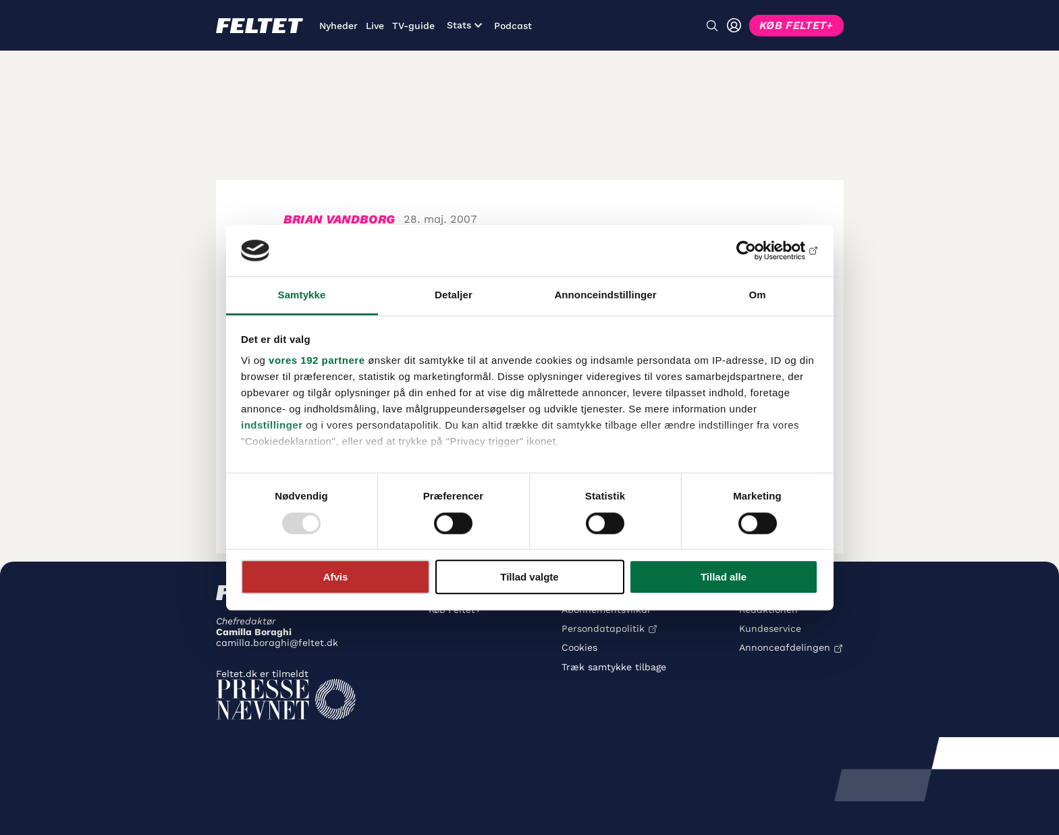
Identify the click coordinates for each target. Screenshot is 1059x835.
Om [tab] (757, 295)
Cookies (579, 647)
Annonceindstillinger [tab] (605, 295)
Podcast (513, 25)
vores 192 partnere (316, 361)
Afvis (335, 577)
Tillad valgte (529, 577)
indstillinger (272, 425)
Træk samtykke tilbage (614, 667)
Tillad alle (723, 577)
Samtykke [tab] (302, 295)
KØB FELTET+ (796, 25)
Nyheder (338, 25)
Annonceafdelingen (784, 647)
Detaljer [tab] (453, 295)
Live (375, 25)
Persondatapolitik (603, 628)
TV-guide (413, 25)
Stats (464, 25)
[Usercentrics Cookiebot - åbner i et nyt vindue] (759, 250)
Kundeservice (770, 628)
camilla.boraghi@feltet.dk (277, 642)
